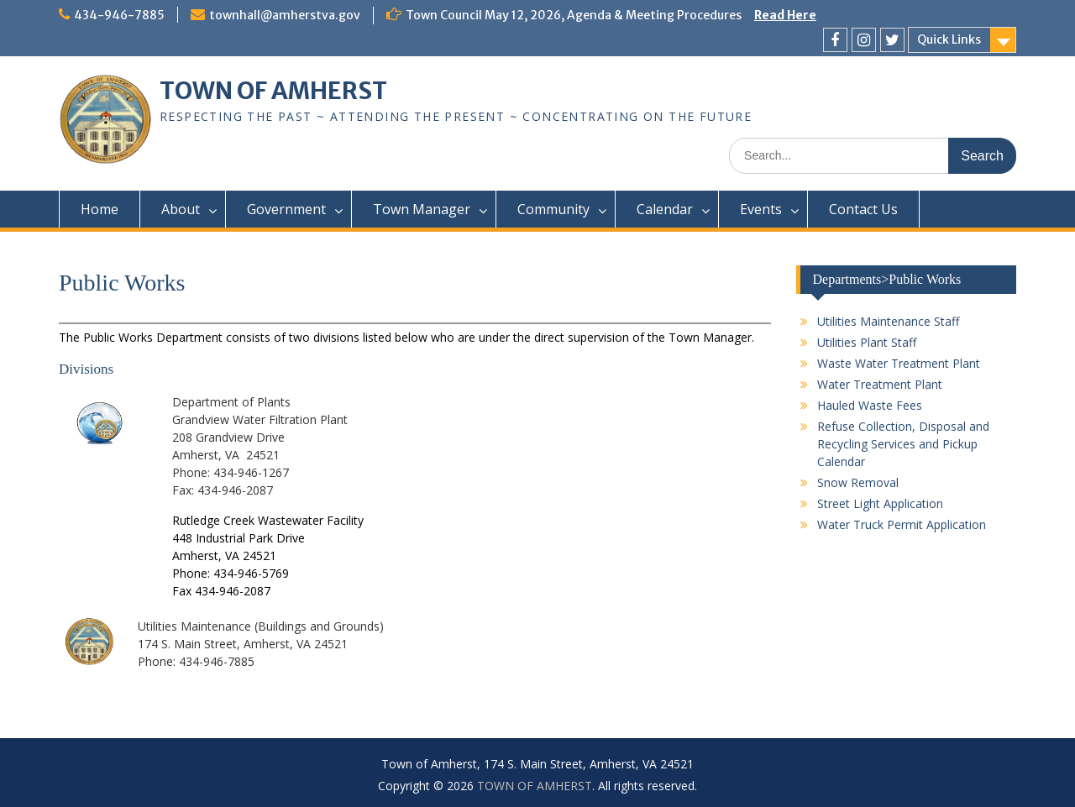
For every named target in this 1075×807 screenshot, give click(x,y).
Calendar (665, 209)
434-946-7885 (119, 15)
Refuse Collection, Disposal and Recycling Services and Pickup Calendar (903, 443)
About (180, 209)
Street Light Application (880, 503)
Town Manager (421, 209)
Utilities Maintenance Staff (888, 321)
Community (553, 209)
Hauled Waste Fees (869, 405)
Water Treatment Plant (879, 384)
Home (99, 209)
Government (286, 209)
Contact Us (863, 209)
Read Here (785, 15)
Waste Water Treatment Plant (898, 363)
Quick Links (949, 39)
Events (761, 209)
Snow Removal (858, 482)
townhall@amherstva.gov (284, 15)
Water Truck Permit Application (901, 524)
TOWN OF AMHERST (273, 91)
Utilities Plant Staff (866, 342)
